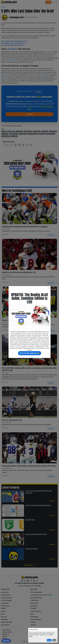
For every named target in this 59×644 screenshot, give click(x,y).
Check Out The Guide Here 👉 (29, 353)
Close (54, 640)
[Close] (56, 629)
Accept (49, 640)
